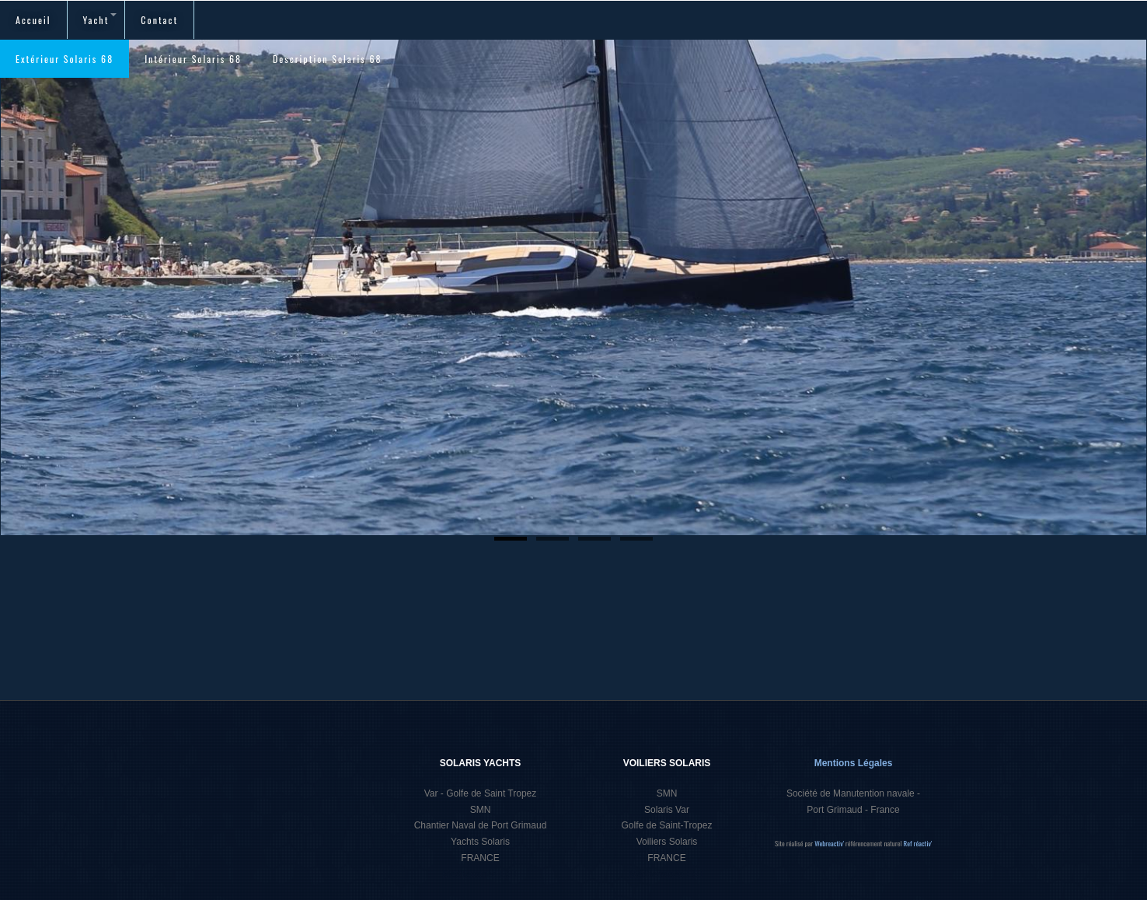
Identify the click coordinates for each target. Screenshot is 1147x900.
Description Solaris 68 (327, 58)
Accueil (33, 19)
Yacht (100, 19)
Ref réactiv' (918, 843)
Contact (159, 19)
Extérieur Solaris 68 (64, 58)
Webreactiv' (829, 843)
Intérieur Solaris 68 (193, 58)
